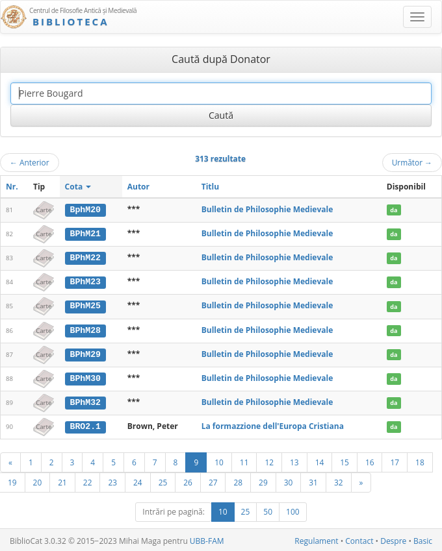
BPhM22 (85, 257)
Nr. (12, 186)
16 (369, 460)
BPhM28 (85, 329)
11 (244, 460)
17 (394, 460)
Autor (138, 186)
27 (213, 480)
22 (87, 480)
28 (237, 480)
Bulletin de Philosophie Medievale (267, 209)
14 (319, 460)
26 (187, 480)
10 (219, 460)
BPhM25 (85, 305)
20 (37, 480)
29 (263, 480)
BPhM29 (85, 352)
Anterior (29, 162)
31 (313, 480)
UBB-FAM (207, 539)
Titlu (210, 186)
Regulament (316, 539)
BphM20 (85, 209)
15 (344, 460)
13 (294, 460)
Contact (359, 539)
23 (112, 480)
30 (288, 480)
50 (267, 509)
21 (62, 480)
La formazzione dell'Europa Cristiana (273, 424)
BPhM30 (85, 376)
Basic (422, 539)
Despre (393, 539)
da (393, 210)
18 (419, 460)
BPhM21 (85, 233)
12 (269, 460)
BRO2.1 (85, 424)
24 (137, 480)
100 (293, 509)
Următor (412, 162)
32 (338, 480)
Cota (78, 186)
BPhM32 (85, 400)
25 (163, 480)
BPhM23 (85, 281)
